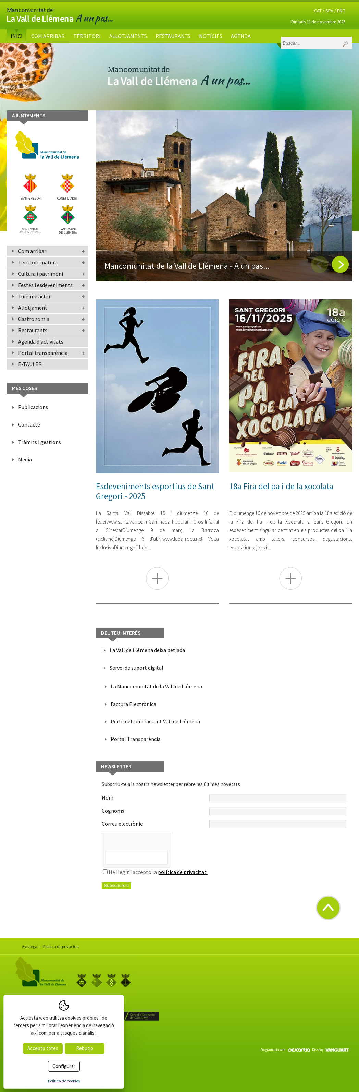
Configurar (63, 1066)
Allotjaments (128, 36)
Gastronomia (33, 318)
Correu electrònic (224, 824)
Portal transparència (42, 352)
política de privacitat (183, 871)
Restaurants (173, 36)
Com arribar (48, 36)
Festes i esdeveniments (45, 284)
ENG (341, 11)
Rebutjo (84, 1048)
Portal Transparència (136, 738)
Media (25, 459)
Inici (17, 36)
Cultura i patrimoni (40, 273)
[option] (224, 195)
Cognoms (224, 811)
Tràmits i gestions (39, 442)
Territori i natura (38, 262)
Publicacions (33, 407)
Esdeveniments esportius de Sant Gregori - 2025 (155, 491)
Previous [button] (319, 264)
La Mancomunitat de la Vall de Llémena (156, 686)
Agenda (241, 36)
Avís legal (30, 946)
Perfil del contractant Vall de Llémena (155, 721)
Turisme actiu (34, 296)
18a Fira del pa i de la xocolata (281, 486)
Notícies (210, 36)
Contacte (29, 424)
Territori (87, 36)
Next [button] (340, 264)
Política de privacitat (61, 946)
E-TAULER (30, 364)
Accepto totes (42, 1048)
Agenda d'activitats (40, 341)
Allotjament (32, 307)
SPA (329, 11)
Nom (224, 798)
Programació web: (285, 1049)
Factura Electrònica (133, 703)
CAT (318, 11)
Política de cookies (64, 1080)
